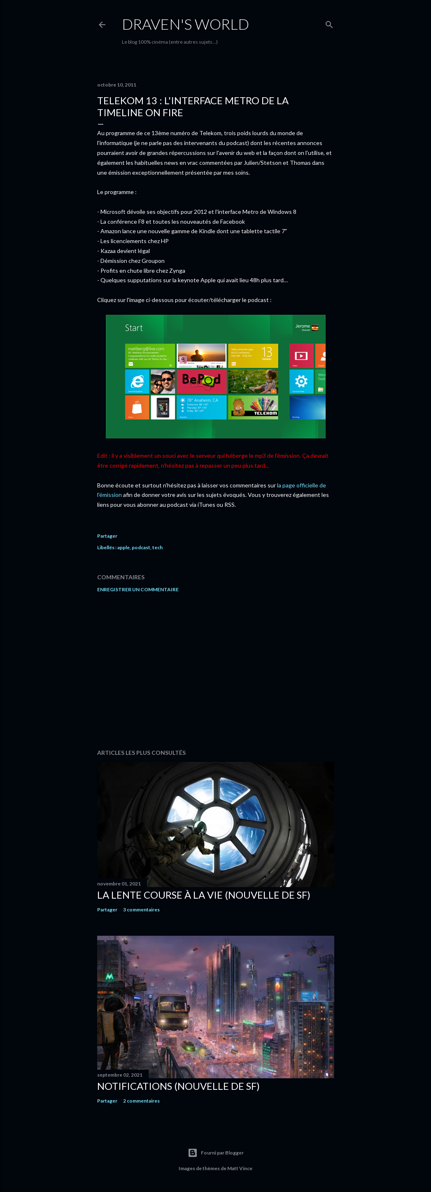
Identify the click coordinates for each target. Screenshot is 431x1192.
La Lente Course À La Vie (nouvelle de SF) (203, 895)
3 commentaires (141, 909)
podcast (141, 547)
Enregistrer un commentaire (138, 589)
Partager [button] (107, 536)
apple (123, 547)
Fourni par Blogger (216, 1153)
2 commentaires (141, 1101)
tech (157, 547)
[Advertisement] (215, 670)
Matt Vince (239, 1168)
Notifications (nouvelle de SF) (178, 1086)
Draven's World (185, 24)
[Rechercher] (329, 23)
